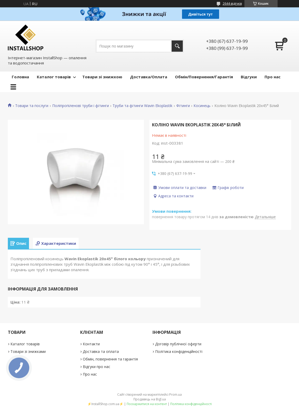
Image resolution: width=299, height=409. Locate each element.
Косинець (202, 105)
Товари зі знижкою (102, 76)
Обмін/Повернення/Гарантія (204, 76)
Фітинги (183, 105)
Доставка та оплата (101, 351)
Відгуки (249, 76)
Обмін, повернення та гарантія (110, 359)
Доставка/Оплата (148, 76)
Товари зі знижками (28, 351)
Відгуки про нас (96, 366)
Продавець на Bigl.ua (149, 399)
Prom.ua (175, 394)
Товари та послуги (31, 105)
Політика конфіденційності (178, 351)
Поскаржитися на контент (147, 404)
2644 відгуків (232, 3)
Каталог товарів (54, 76)
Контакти (91, 343)
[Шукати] (177, 46)
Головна (20, 76)
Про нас (272, 76)
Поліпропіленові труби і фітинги (80, 105)
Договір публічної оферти (178, 343)
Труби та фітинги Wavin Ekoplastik (142, 105)
